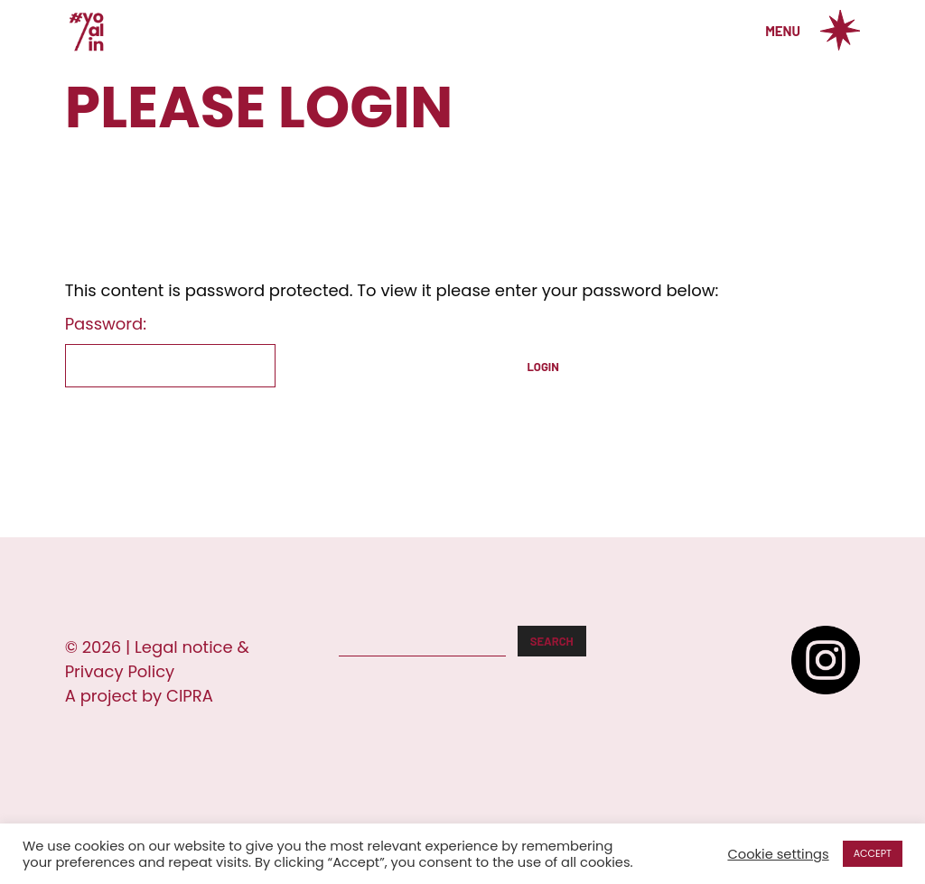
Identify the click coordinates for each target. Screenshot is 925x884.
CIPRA (189, 695)
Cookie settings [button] (777, 854)
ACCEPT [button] (873, 853)
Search (552, 641)
